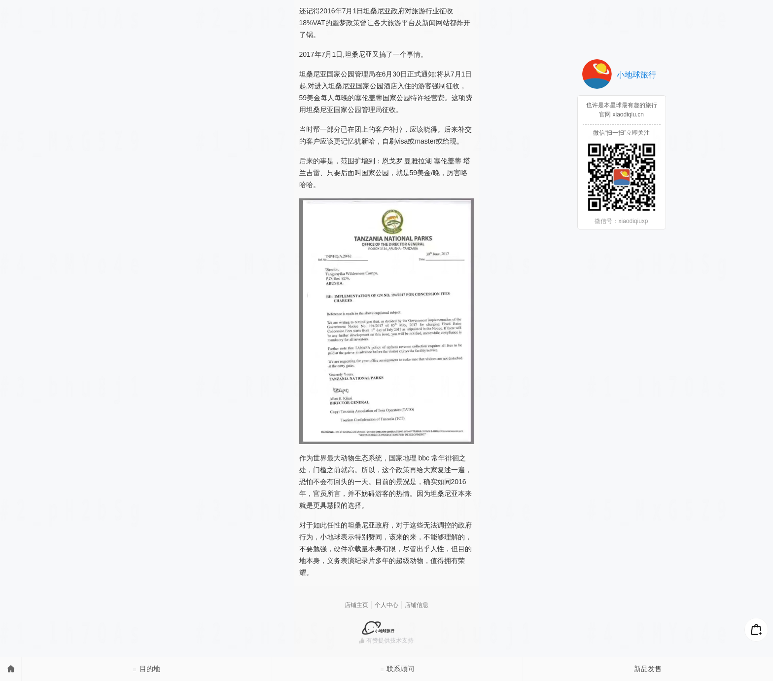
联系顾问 (397, 669)
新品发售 (648, 669)
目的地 (146, 669)
